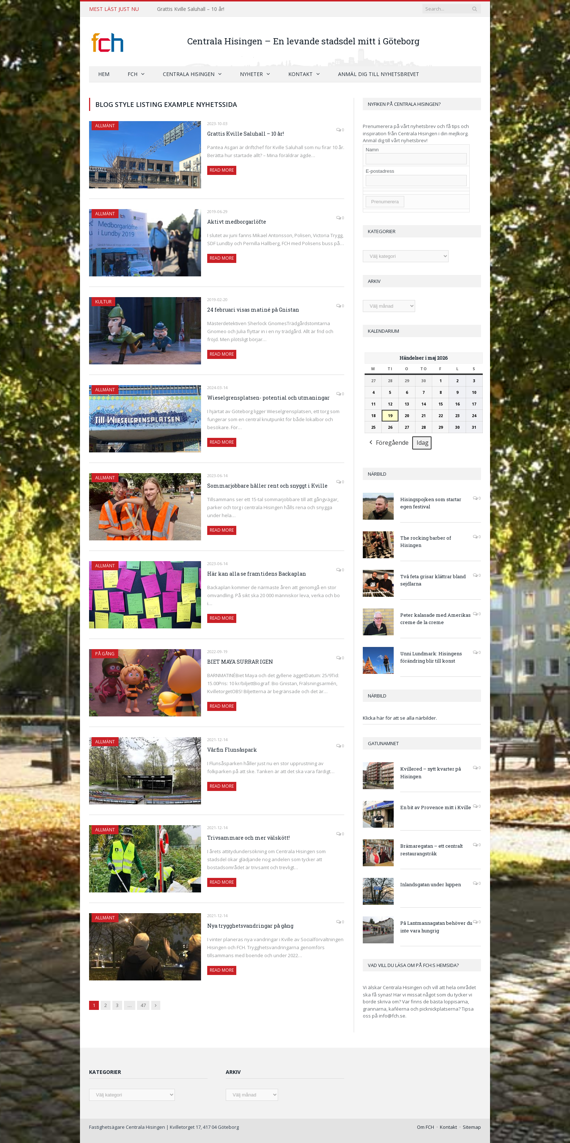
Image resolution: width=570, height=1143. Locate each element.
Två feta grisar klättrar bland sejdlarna (433, 580)
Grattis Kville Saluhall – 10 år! (190, 9)
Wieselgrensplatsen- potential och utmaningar (268, 397)
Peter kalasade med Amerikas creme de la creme (435, 618)
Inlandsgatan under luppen (430, 884)
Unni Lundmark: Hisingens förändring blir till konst (431, 657)
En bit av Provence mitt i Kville (435, 807)
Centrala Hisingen (188, 73)
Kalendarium (383, 330)
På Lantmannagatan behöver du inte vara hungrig (436, 926)
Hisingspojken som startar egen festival (430, 503)
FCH (132, 73)
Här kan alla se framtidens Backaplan (256, 573)
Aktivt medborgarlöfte (236, 221)
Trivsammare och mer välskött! (248, 837)
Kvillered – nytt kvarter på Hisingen (430, 772)
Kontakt (300, 73)
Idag (423, 443)
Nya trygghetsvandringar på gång (250, 925)
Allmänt (105, 125)
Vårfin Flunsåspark (232, 749)
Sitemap (472, 1126)
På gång (105, 653)
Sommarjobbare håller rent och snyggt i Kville (267, 485)
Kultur (103, 301)
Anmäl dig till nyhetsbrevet (378, 73)
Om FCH (425, 1126)
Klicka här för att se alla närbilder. (400, 717)
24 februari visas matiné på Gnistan (253, 309)
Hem (103, 73)
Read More (222, 170)
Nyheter (251, 73)
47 (143, 1005)
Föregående (388, 443)
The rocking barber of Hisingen (425, 541)
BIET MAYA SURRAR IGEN (240, 661)
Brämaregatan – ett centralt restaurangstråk (431, 849)
